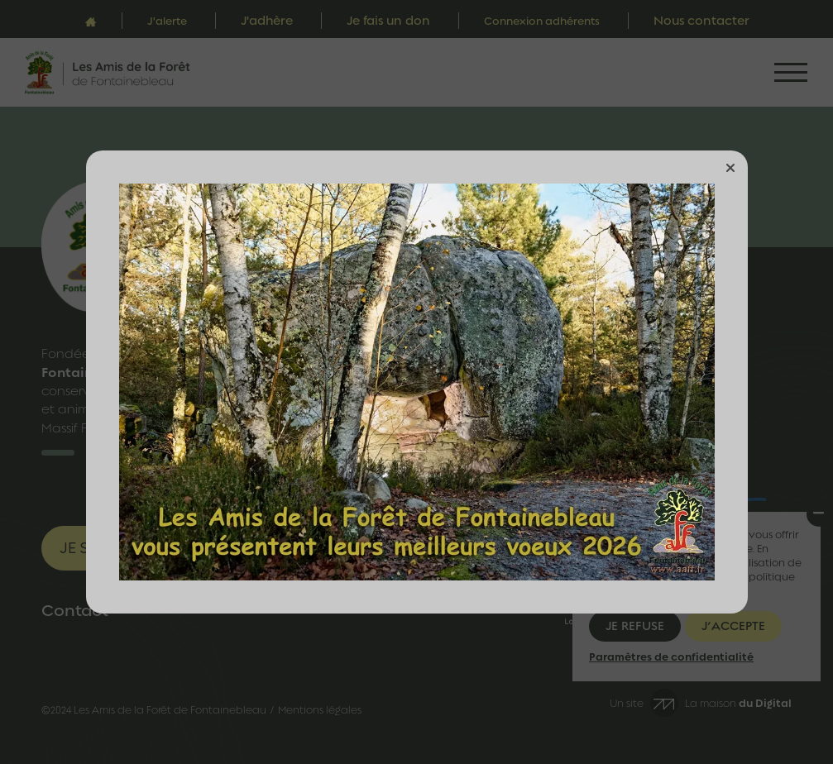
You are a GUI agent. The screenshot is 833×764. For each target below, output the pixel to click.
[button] (730, 167)
